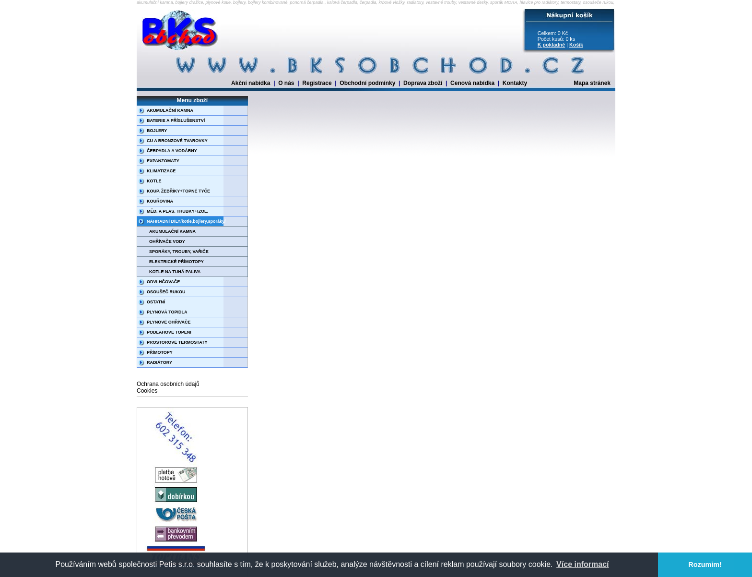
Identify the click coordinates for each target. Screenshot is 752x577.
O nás (286, 83)
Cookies (147, 390)
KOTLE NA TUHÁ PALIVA (174, 271)
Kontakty (515, 83)
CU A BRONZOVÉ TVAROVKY (177, 140)
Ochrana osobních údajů (168, 384)
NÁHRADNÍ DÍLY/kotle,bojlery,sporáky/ (186, 221)
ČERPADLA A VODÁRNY (172, 150)
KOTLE (154, 181)
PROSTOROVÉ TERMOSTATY (177, 342)
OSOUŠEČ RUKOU (166, 291)
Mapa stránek (592, 83)
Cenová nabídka (472, 83)
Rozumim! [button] (705, 564)
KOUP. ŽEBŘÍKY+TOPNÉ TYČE (178, 191)
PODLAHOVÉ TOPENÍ (169, 332)
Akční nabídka (250, 83)
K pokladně (551, 45)
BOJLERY (157, 130)
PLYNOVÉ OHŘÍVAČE (169, 322)
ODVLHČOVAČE (163, 281)
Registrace (316, 83)
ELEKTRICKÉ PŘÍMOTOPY (176, 261)
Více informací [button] (582, 564)
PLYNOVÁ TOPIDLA (167, 312)
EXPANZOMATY (163, 160)
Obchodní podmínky (367, 83)
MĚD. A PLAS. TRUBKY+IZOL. (177, 211)
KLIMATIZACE (161, 170)
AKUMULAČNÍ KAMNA (170, 110)
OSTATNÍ (156, 302)
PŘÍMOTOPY (160, 352)
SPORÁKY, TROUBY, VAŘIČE (179, 251)
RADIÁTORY (159, 362)
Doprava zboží (422, 83)
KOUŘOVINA (160, 201)
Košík (576, 45)
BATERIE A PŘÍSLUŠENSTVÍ (176, 120)
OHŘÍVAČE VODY (167, 241)
